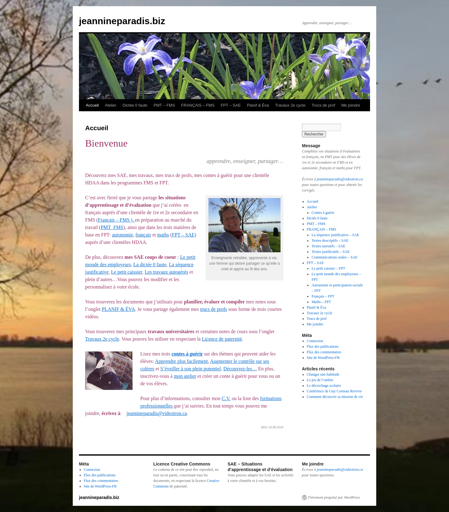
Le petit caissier (126, 272)
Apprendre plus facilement (181, 361)
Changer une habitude (323, 374)
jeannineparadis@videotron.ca (157, 413)
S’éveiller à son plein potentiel (190, 368)
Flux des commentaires (324, 352)
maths (163, 234)
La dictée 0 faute (150, 264)
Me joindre (350, 105)
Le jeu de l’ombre (320, 380)
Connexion (315, 341)
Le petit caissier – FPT (328, 268)
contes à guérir (187, 353)
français (143, 234)
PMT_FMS (112, 227)
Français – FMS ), (116, 220)
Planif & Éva (258, 105)
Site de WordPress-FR (323, 357)
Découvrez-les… (240, 368)
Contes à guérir (323, 212)
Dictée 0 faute (135, 105)
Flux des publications (323, 346)
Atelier (110, 105)
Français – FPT (323, 296)
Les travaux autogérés (166, 272)
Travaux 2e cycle (290, 105)
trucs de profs (213, 309)
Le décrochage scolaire (324, 385)
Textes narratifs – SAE (328, 246)
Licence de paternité (222, 339)
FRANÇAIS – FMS (198, 105)
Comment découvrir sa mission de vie (335, 397)
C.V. (226, 398)
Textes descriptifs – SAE (330, 240)
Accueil (92, 105)
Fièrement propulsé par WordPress (334, 497)
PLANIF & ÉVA (118, 309)
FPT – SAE (231, 105)
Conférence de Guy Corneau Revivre (334, 391)
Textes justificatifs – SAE (331, 251)
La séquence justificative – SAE (335, 235)
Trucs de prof (323, 105)
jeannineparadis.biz (122, 21)
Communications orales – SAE (334, 257)
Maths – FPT (321, 302)
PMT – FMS (164, 105)
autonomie (122, 234)
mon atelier (185, 376)
